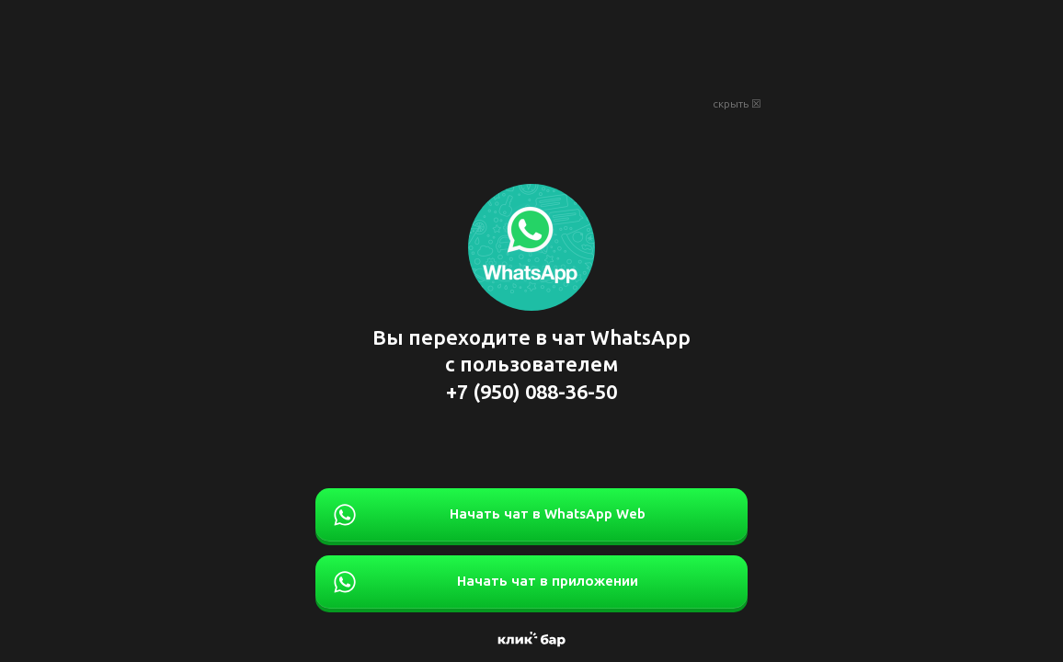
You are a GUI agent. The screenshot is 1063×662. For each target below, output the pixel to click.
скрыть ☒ (737, 103)
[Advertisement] (531, 46)
